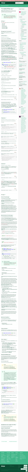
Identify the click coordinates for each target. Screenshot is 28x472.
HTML (24, 81)
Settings (21, 20)
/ (15, 98)
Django (3, 3)
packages (23, 54)
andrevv (20, 467)
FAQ (19, 60)
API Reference (22, 53)
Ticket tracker (21, 75)
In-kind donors (12, 466)
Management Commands (23, 21)
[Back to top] (26, 470)
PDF (25, 81)
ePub (19, 82)
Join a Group (8, 454)
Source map (3, 232)
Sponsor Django (21, 454)
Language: (25, 467)
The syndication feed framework (13, 441)
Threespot (20, 466)
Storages (22, 28)
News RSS (17, 461)
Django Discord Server (22, 68)
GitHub (16, 454)
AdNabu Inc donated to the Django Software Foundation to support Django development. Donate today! (23, 13)
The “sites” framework (4, 441)
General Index (21, 47)
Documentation (5, 5)
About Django (2, 454)
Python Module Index (22, 48)
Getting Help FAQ (13, 454)
